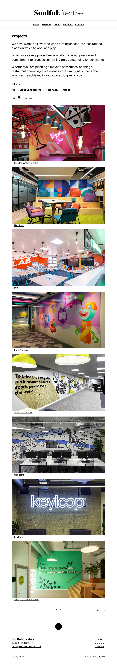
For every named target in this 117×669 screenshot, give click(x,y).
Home (36, 24)
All (13, 89)
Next (98, 610)
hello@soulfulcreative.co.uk (26, 646)
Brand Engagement (30, 89)
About (57, 24)
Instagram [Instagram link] (100, 643)
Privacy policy (18, 656)
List (26, 98)
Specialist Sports (23, 412)
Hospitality (52, 89)
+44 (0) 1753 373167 (23, 643)
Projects (46, 24)
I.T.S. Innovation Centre (26, 162)
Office (66, 89)
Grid (14, 98)
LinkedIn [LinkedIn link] (99, 646)
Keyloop (18, 537)
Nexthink (19, 225)
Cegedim (19, 474)
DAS (16, 287)
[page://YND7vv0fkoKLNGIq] (58, 12)
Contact (79, 24)
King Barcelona (22, 350)
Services (68, 24)
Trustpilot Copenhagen (26, 599)
